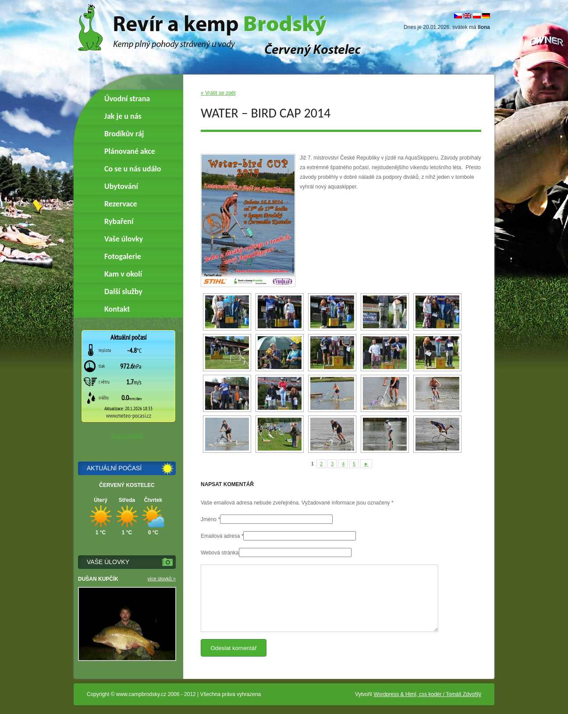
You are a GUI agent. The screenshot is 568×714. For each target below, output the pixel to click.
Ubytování (121, 186)
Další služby (123, 291)
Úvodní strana (127, 98)
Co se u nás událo (132, 169)
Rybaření (118, 221)
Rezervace (120, 204)
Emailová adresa (220, 536)
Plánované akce (129, 151)
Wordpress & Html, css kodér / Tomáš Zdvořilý (427, 694)
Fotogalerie (122, 256)
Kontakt (117, 309)
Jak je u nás (123, 116)
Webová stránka (220, 553)
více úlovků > (161, 578)
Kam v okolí (123, 274)
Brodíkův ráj (124, 134)
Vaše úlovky (123, 239)
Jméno (209, 519)
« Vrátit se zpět (218, 93)
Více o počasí (127, 436)
